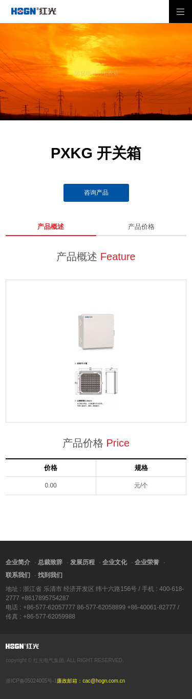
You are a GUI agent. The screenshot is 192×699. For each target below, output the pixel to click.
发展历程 (82, 562)
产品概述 (50, 226)
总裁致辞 (50, 562)
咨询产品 (96, 192)
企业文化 (114, 562)
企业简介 (18, 562)
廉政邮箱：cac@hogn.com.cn (91, 681)
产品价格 (141, 226)
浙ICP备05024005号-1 (31, 681)
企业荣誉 (147, 562)
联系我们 (18, 575)
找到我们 (50, 575)
